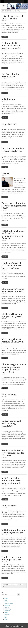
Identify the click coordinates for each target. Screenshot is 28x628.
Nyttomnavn (7, 614)
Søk (2, 592)
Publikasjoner (9, 99)
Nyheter (6, 601)
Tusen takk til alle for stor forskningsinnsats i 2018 (13, 206)
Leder (6, 600)
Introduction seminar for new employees (13, 149)
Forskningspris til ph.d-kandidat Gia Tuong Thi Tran (11, 265)
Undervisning (8, 609)
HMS (6, 617)
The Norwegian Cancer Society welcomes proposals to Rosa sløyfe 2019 (13, 368)
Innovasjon (7, 610)
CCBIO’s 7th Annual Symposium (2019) (12, 315)
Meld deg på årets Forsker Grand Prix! (12, 340)
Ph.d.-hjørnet (8, 124)
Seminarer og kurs (9, 603)
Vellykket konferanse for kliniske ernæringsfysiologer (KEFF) (13, 235)
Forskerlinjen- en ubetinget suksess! (11, 558)
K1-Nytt (13, 625)
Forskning (7, 607)
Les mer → (4, 36)
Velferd (5, 173)
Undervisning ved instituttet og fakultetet (11, 423)
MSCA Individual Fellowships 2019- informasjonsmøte (11, 480)
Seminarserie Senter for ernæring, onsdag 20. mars (12, 453)
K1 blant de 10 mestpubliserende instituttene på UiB (11, 45)
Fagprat (6, 598)
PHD (6, 616)
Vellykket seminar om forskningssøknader (13, 531)
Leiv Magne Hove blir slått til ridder (13, 17)
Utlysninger (7, 605)
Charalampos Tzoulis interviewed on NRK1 (13, 290)
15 (3, 586)
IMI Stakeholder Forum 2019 (10, 75)
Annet (6, 619)
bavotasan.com (20, 626)
